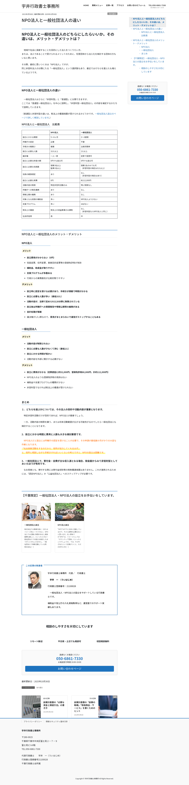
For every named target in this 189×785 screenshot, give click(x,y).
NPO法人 (145, 46)
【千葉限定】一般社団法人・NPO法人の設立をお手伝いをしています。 (149, 61)
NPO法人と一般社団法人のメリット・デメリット (149, 42)
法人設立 (112, 13)
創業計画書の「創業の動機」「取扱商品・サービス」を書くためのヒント (84, 707)
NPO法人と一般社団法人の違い (147, 28)
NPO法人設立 (63, 525)
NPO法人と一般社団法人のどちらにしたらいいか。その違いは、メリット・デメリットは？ (149, 22)
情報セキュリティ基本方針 (57, 721)
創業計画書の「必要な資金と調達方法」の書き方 (53, 705)
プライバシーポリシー (33, 721)
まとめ (144, 53)
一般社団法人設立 (31, 525)
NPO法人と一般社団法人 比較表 (153, 33)
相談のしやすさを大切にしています (152, 70)
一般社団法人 (147, 50)
